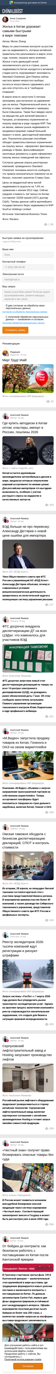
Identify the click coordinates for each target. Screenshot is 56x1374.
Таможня (14, 621)
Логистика (14, 936)
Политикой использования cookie (22, 1359)
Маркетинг (15, 355)
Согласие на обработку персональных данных (24, 312)
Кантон (13, 1241)
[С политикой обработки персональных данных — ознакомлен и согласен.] (3, 317)
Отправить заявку (15, 330)
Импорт (13, 418)
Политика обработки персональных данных (23, 323)
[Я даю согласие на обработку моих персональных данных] (3, 306)
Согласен (27, 1366)
